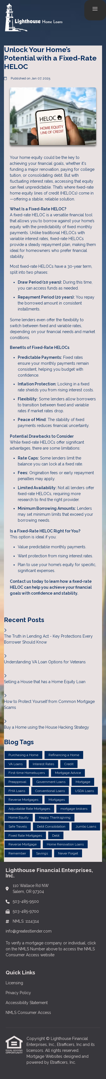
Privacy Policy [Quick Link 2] (18, 992)
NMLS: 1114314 (26, 921)
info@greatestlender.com (29, 931)
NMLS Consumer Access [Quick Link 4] (28, 1012)
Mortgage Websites (44, 1056)
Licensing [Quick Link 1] (14, 983)
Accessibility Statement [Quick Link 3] (27, 1002)
